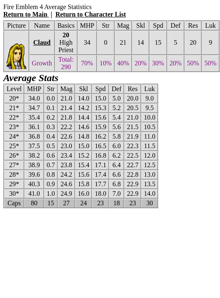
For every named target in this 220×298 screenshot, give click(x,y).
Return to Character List (90, 14)
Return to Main (26, 14)
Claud (42, 42)
